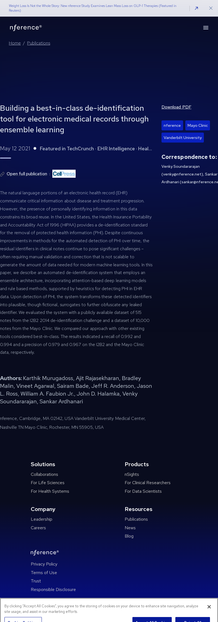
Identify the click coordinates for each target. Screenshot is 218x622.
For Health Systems (50, 491)
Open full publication (27, 174)
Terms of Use (44, 572)
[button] (196, 8)
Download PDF (176, 107)
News (130, 528)
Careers (38, 528)
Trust (36, 581)
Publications (38, 43)
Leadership (41, 519)
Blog (129, 536)
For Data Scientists (143, 491)
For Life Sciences (48, 483)
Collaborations (44, 474)
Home (15, 43)
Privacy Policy (44, 564)
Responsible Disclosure (53, 589)
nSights (132, 474)
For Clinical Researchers (148, 483)
